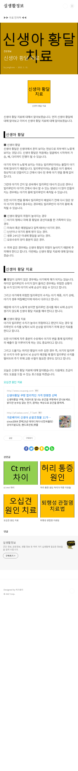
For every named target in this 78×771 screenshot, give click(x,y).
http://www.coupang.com (20, 561)
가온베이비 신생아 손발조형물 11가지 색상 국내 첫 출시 (29, 587)
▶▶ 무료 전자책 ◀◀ (15, 17)
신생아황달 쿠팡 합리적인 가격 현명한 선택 (32, 565)
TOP (72, 761)
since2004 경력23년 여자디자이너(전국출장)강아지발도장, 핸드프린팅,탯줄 (30, 593)
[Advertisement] (39, 95)
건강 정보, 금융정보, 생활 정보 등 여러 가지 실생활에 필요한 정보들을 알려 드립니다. (33, 718)
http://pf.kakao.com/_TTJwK (22, 583)
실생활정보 (14, 6)
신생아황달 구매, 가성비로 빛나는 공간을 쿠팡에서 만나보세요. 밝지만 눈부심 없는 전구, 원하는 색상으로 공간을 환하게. (39, 571)
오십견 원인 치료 (13, 552)
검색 (65, 6)
